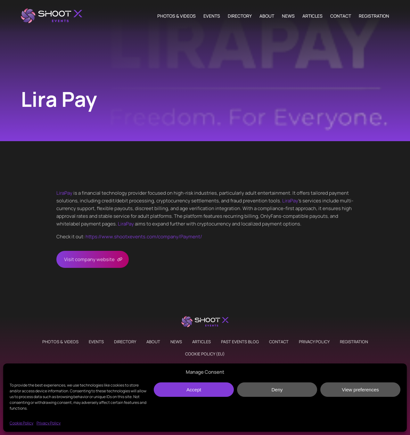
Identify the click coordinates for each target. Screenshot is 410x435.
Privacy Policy (49, 423)
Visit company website (89, 259)
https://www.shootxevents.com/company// (144, 236)
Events (211, 16)
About (266, 16)
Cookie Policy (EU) (205, 354)
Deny (277, 389)
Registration (374, 16)
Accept (193, 389)
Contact (340, 16)
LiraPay (64, 193)
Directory (240, 16)
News (288, 16)
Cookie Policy (21, 423)
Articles (312, 16)
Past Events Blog (240, 342)
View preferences (360, 389)
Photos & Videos (176, 16)
